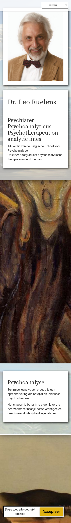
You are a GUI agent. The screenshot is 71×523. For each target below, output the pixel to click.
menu (53, 5)
